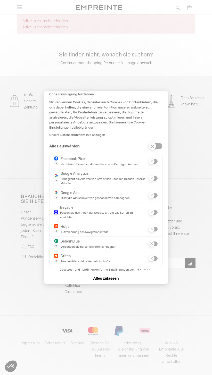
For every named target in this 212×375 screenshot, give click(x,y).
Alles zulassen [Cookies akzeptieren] (106, 278)
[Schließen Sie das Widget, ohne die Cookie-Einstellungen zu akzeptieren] (71, 94)
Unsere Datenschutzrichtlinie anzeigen (77, 135)
